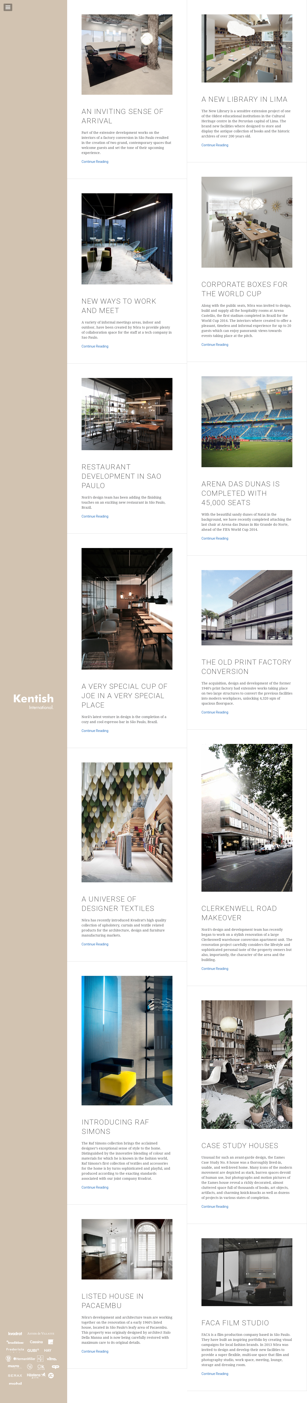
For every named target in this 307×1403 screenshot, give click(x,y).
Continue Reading (95, 162)
